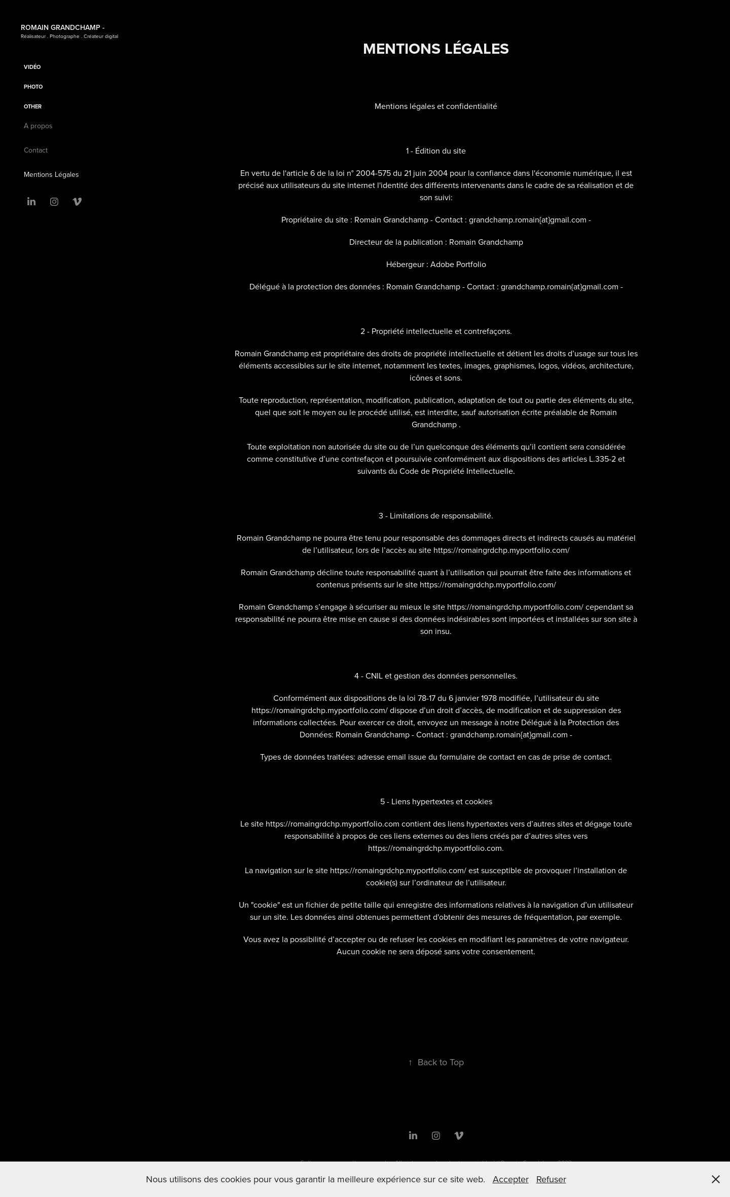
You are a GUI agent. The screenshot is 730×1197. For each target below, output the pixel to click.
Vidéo (32, 67)
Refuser (551, 1179)
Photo (33, 87)
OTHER (33, 106)
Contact (36, 150)
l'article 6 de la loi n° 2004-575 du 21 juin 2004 (365, 172)
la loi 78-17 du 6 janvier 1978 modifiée (464, 697)
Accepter (511, 1179)
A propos (38, 126)
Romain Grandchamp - (62, 27)
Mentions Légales (51, 174)
